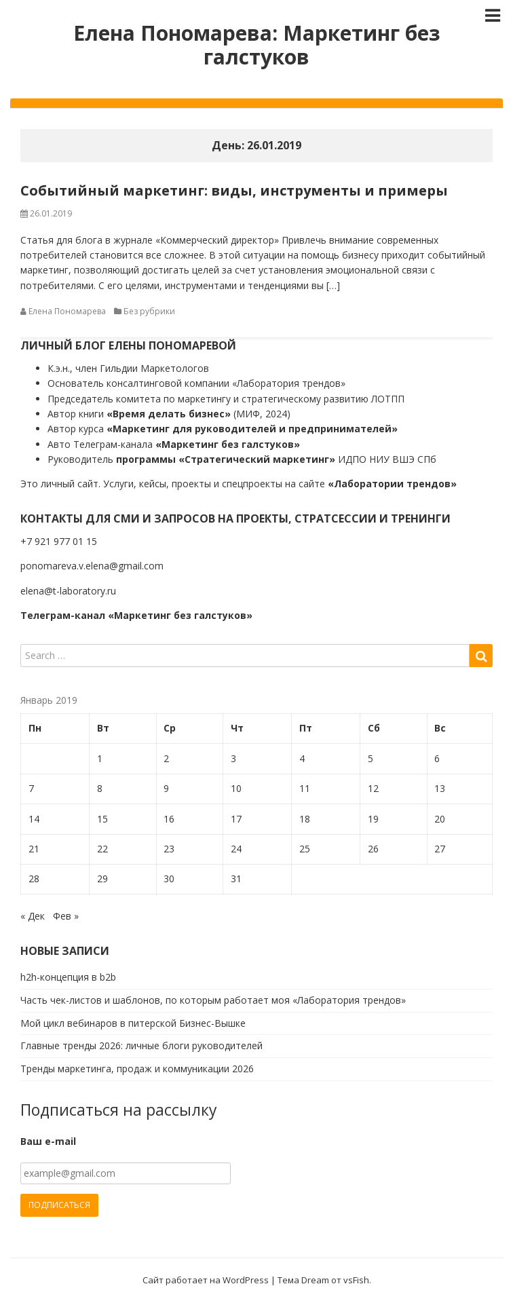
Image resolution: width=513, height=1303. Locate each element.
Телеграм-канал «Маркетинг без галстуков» (136, 615)
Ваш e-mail (48, 1141)
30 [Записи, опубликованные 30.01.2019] (169, 878)
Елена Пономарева (67, 311)
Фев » (66, 915)
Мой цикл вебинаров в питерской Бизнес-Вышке (133, 1023)
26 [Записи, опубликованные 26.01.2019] (373, 848)
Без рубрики (149, 311)
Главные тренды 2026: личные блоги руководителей (141, 1045)
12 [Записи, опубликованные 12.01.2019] (373, 788)
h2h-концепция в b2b (68, 976)
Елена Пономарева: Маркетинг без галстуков (256, 45)
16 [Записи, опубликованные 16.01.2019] (169, 818)
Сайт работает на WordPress (205, 1280)
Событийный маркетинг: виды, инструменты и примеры (234, 190)
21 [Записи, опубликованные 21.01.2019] (33, 848)
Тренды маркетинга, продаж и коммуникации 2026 (137, 1068)
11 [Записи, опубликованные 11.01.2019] (304, 788)
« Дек (32, 915)
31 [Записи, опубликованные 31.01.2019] (236, 878)
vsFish (356, 1280)
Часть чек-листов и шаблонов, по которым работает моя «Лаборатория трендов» (213, 1000)
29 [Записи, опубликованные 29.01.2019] (102, 878)
